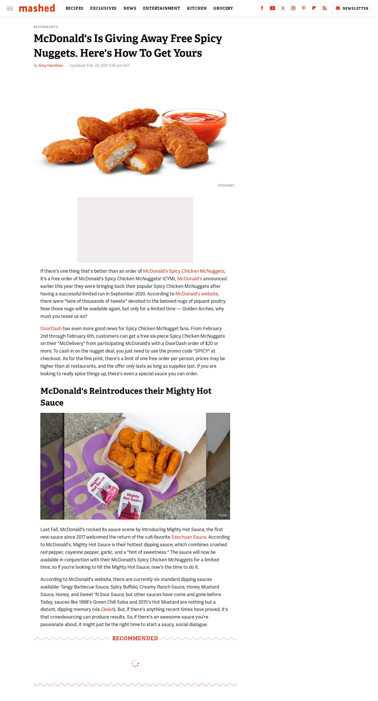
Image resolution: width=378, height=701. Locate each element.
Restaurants (46, 27)
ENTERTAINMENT (161, 8)
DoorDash (51, 328)
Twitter (222, 515)
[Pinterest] (304, 9)
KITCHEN (197, 8)
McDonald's (189, 279)
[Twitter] (283, 9)
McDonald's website (196, 294)
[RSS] (324, 9)
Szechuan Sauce (188, 537)
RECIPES (75, 8)
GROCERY (223, 8)
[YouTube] (272, 9)
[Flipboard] (314, 9)
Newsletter (352, 8)
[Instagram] (293, 9)
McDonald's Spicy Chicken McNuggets (184, 271)
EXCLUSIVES (103, 8)
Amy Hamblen (51, 65)
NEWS (129, 8)
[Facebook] (262, 9)
